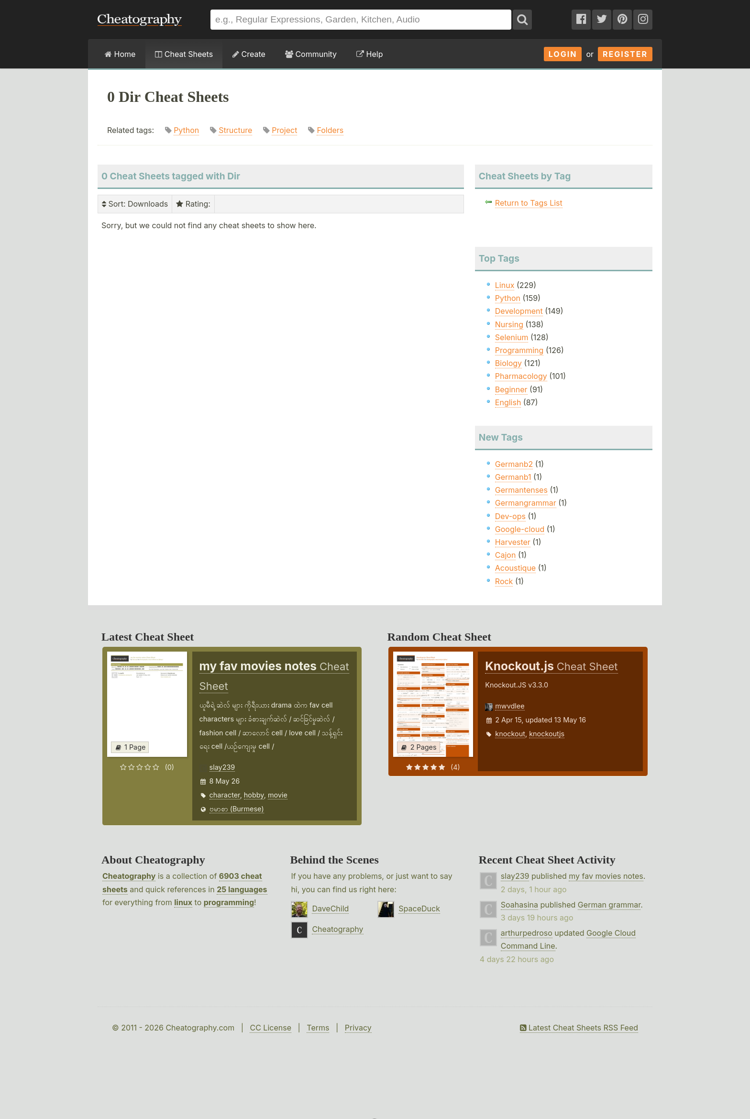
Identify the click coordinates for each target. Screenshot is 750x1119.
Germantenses (521, 490)
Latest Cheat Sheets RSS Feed (579, 1027)
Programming (519, 350)
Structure (235, 130)
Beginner (511, 389)
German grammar (609, 904)
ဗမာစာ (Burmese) (237, 809)
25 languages (242, 889)
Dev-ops (510, 516)
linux (183, 902)
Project (284, 130)
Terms (318, 1027)
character (225, 795)
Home (120, 54)
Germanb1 (513, 477)
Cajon (505, 555)
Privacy (358, 1027)
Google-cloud (519, 529)
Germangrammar (525, 503)
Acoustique (515, 568)
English (508, 402)
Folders (330, 130)
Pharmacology (521, 376)
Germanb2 (514, 464)
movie (277, 795)
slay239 (222, 767)
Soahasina (519, 904)
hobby (254, 795)
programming (229, 902)
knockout (510, 734)
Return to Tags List (528, 203)
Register (625, 54)
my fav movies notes (606, 876)
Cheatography (128, 876)
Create (248, 54)
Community (311, 54)
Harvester (512, 542)
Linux (505, 285)
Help (369, 54)
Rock (504, 581)
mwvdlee (509, 706)
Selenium (512, 337)
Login (563, 54)
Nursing (509, 324)
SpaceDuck (419, 908)
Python (186, 130)
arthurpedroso (526, 933)
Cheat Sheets (184, 54)
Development (519, 311)
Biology (508, 363)
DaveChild (330, 908)
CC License (270, 1027)
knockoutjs (546, 734)
